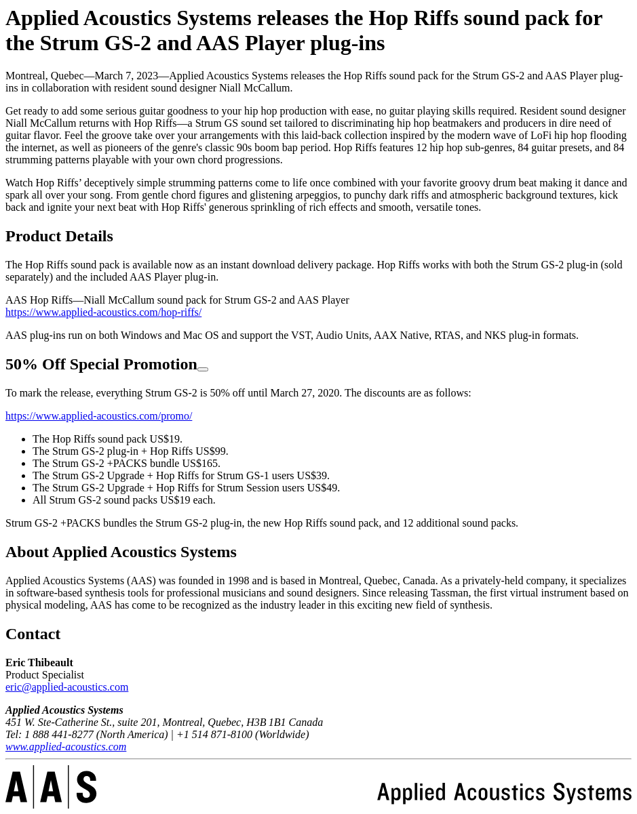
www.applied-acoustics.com (65, 746)
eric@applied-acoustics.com (66, 687)
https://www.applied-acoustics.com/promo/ (98, 416)
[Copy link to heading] (202, 369)
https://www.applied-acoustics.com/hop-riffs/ (103, 312)
